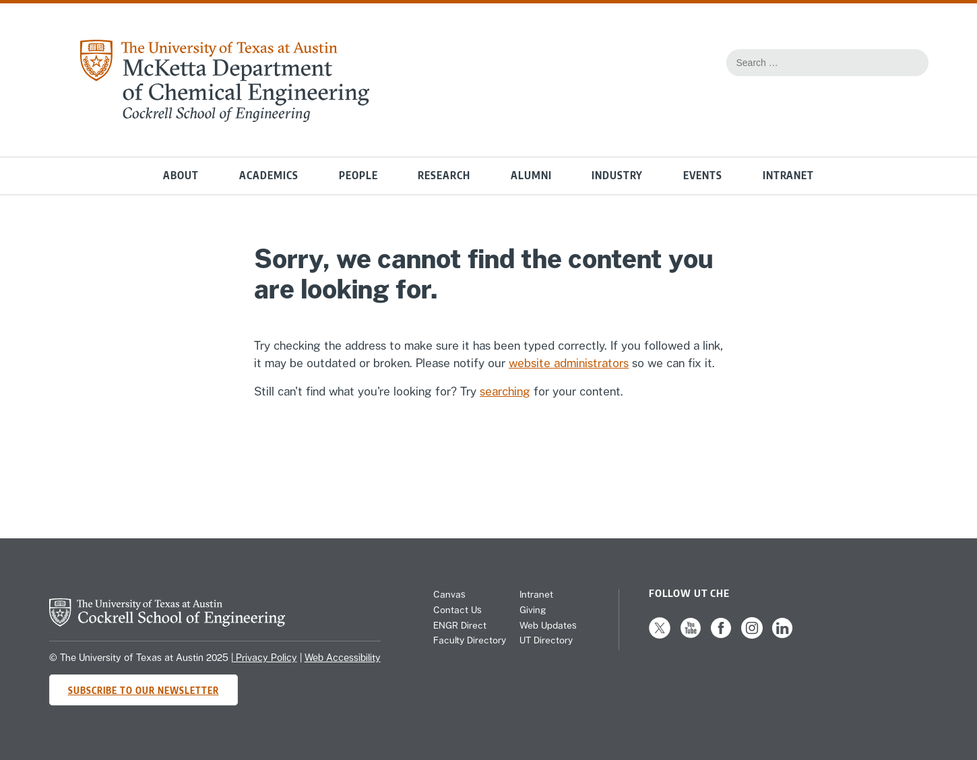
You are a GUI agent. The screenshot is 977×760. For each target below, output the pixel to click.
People (358, 175)
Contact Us (457, 609)
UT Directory (546, 640)
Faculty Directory (469, 640)
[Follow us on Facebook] (721, 635)
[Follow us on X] (659, 635)
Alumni (531, 175)
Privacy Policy (265, 657)
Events (702, 175)
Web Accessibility (343, 657)
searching (505, 391)
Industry (617, 175)
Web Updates (548, 625)
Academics (268, 175)
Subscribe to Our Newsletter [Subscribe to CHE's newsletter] (143, 690)
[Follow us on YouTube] (690, 635)
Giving (532, 609)
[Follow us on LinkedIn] (782, 635)
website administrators (569, 363)
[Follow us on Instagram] (752, 635)
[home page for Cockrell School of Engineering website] (167, 622)
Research (444, 175)
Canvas (449, 594)
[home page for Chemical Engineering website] (223, 118)
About (181, 175)
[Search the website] (911, 62)
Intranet (788, 175)
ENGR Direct (459, 625)
